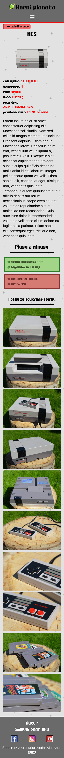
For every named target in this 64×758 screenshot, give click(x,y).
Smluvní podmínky (32, 729)
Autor (32, 723)
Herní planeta (32, 6)
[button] (17, 26)
